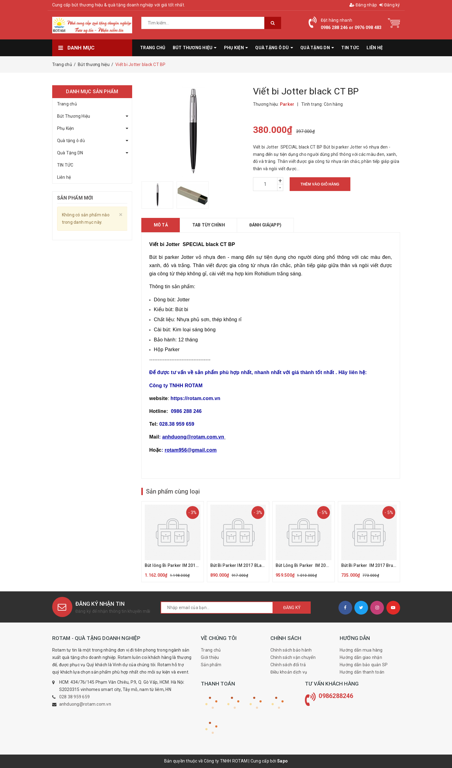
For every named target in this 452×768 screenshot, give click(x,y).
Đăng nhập (363, 4)
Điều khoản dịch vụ (288, 672)
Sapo (282, 761)
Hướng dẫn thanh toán (362, 672)
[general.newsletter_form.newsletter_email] (217, 607)
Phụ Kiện (65, 128)
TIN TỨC (65, 165)
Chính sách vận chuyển (293, 657)
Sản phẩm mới (75, 198)
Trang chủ (67, 103)
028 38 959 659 (74, 696)
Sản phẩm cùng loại (173, 491)
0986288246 (336, 696)
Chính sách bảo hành (291, 650)
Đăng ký (389, 4)
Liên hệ (64, 177)
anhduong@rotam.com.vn (85, 704)
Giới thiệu (210, 657)
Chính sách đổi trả (288, 664)
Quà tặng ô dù (71, 140)
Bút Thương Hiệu (73, 116)
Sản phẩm (211, 664)
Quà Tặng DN (70, 152)
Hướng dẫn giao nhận (361, 657)
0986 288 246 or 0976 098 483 (351, 27)
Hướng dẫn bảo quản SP (364, 664)
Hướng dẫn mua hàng (361, 650)
